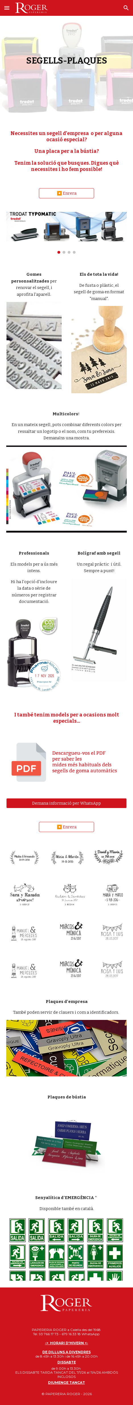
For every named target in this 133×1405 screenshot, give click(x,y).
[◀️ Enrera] (66, 193)
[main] (66, 60)
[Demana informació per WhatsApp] (66, 803)
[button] (7, 8)
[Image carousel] (66, 233)
